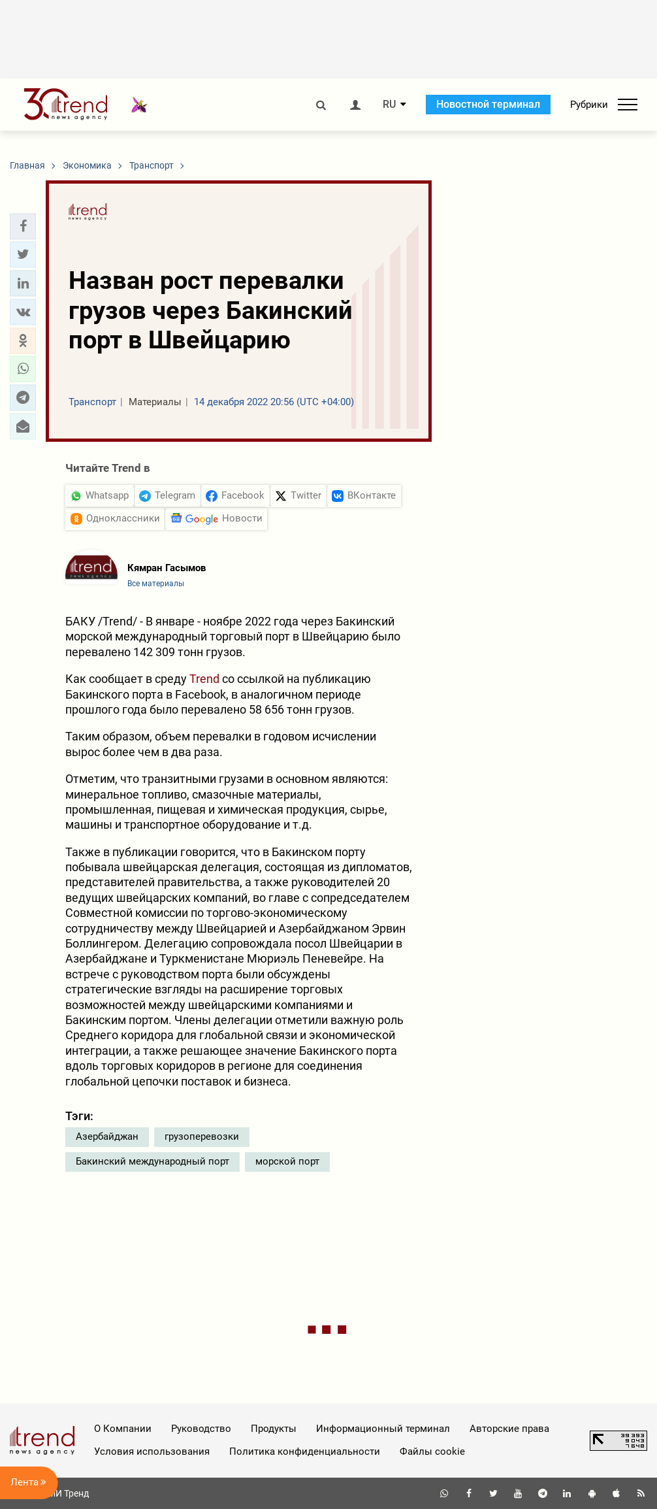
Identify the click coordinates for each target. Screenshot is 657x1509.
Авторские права (509, 1428)
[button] (23, 226)
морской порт (287, 1161)
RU (389, 104)
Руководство (201, 1428)
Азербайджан (107, 1136)
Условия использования (152, 1451)
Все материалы (155, 583)
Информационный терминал (383, 1428)
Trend (204, 679)
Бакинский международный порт (152, 1161)
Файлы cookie (432, 1451)
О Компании (123, 1428)
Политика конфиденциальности (304, 1451)
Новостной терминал (488, 104)
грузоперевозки (202, 1136)
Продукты (273, 1428)
